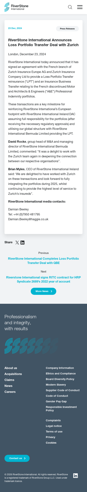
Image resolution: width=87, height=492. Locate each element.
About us (10, 368)
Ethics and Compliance (61, 373)
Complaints (53, 420)
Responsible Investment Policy (61, 409)
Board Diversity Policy (60, 379)
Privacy (50, 437)
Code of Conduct (57, 396)
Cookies (51, 443)
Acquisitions (13, 374)
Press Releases (67, 29)
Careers (10, 392)
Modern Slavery (56, 385)
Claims (9, 380)
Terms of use (54, 431)
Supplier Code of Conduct (63, 390)
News (8, 386)
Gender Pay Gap (56, 401)
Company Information (60, 368)
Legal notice (54, 426)
